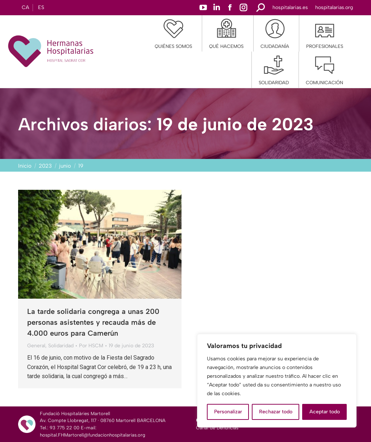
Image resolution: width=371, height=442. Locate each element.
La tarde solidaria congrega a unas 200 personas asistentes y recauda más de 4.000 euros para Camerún (93, 322)
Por (91, 346)
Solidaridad (61, 346)
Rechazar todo (275, 412)
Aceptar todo (324, 412)
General (36, 346)
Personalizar (228, 412)
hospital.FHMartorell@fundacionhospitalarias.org (92, 435)
